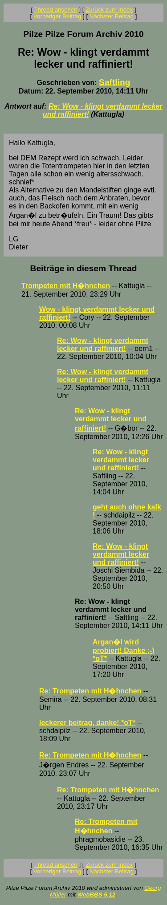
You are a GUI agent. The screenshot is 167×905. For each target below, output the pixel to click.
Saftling (114, 82)
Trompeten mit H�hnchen (65, 285)
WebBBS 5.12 (96, 894)
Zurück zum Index (109, 9)
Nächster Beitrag (112, 16)
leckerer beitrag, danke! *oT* (87, 722)
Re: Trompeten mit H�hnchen (90, 691)
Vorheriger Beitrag (57, 16)
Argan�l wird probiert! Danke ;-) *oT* (124, 650)
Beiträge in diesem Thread (83, 268)
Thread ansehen (55, 9)
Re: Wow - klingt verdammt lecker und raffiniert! (102, 344)
